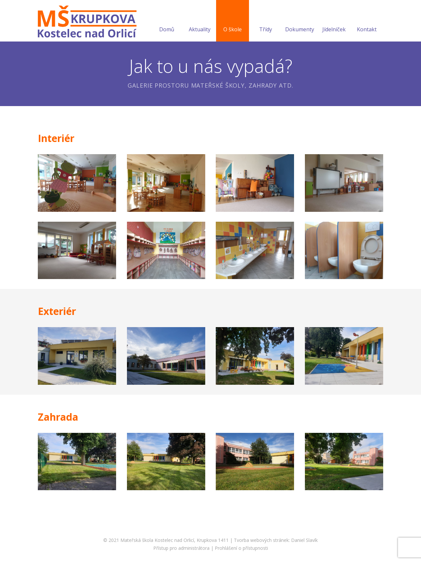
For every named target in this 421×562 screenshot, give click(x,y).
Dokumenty (299, 21)
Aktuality (199, 21)
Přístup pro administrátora (181, 548)
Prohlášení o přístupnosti (241, 548)
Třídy (265, 21)
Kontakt (367, 21)
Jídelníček (334, 21)
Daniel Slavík (304, 540)
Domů (166, 21)
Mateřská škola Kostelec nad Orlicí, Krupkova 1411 (174, 540)
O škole (232, 21)
